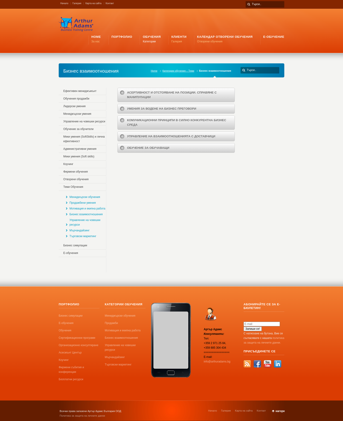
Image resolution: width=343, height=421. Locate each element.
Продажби (111, 323)
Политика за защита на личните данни (82, 415)
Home (154, 70)
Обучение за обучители (78, 129)
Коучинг (68, 164)
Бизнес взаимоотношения (86, 214)
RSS (247, 364)
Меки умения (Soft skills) (78, 156)
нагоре (280, 411)
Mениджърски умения (77, 113)
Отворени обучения (76, 179)
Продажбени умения (83, 202)
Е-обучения (70, 253)
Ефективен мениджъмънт (79, 91)
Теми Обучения (73, 186)
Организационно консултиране (78, 345)
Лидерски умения (74, 106)
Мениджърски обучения (85, 197)
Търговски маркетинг (83, 236)
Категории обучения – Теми (178, 70)
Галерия (77, 3)
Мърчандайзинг (80, 230)
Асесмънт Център (70, 352)
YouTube (267, 364)
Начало (64, 3)
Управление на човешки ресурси (84, 121)
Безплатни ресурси (71, 379)
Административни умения (79, 148)
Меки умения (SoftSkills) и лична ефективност (84, 139)
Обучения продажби (76, 98)
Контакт (110, 3)
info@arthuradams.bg (217, 361)
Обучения (65, 330)
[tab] (176, 95)
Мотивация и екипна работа (87, 208)
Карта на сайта (93, 3)
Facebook (257, 364)
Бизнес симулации (75, 245)
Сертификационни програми (77, 337)
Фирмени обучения (75, 171)
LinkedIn (277, 364)
